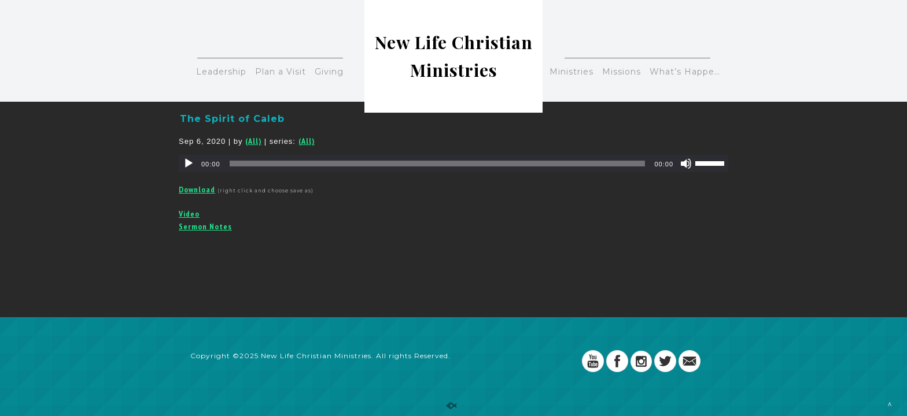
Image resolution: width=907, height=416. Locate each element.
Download (197, 189)
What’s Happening (689, 71)
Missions (621, 71)
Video (189, 214)
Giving (329, 71)
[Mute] (686, 163)
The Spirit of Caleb (232, 118)
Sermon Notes (205, 226)
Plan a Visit (280, 71)
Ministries (571, 71)
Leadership (221, 71)
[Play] (188, 163)
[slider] (438, 163)
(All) (253, 141)
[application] (453, 163)
